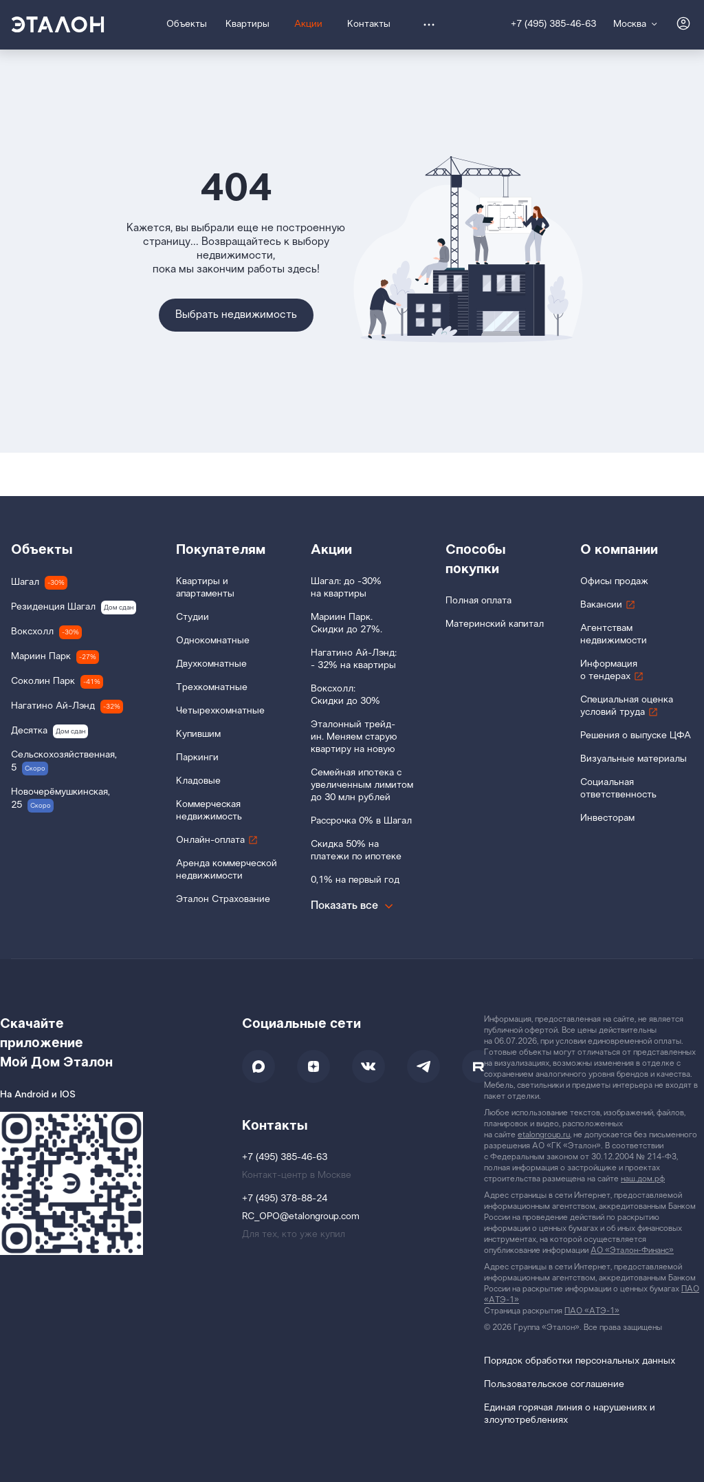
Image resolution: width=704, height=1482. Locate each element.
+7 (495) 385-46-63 (553, 24)
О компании (619, 550)
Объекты (42, 550)
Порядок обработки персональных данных (579, 1361)
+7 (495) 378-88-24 (284, 1198)
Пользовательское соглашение (554, 1384)
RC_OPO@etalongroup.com (301, 1216)
